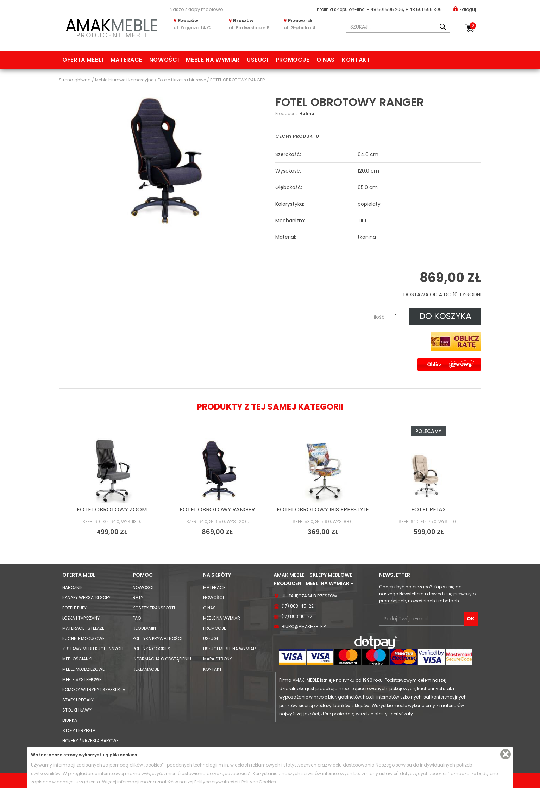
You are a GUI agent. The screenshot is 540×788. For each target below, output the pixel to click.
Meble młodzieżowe (83, 669)
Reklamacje (146, 669)
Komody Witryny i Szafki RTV (93, 690)
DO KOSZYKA (445, 316)
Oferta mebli (82, 60)
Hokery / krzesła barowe (90, 741)
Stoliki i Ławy (77, 710)
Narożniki (73, 587)
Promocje (292, 60)
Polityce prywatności (216, 782)
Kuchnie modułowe (83, 638)
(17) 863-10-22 (297, 616)
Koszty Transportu (155, 608)
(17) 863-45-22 (298, 606)
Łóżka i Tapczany (81, 618)
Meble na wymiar (213, 60)
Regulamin (144, 628)
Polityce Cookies (258, 782)
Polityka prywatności (157, 638)
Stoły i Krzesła (78, 730)
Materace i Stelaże (83, 628)
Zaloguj (464, 9)
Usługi (258, 60)
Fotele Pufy (74, 608)
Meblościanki (77, 659)
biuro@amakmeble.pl (304, 626)
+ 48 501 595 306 (423, 9)
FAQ (137, 618)
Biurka (69, 720)
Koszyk (473, 25)
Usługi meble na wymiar (229, 649)
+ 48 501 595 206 (384, 9)
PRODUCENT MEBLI (111, 27)
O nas (325, 60)
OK (471, 618)
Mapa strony (217, 659)
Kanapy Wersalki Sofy (86, 598)
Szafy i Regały (78, 700)
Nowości (164, 60)
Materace (126, 60)
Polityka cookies (151, 649)
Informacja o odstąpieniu (162, 659)
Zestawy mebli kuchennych (92, 649)
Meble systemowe (81, 679)
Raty (138, 598)
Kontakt (356, 60)
